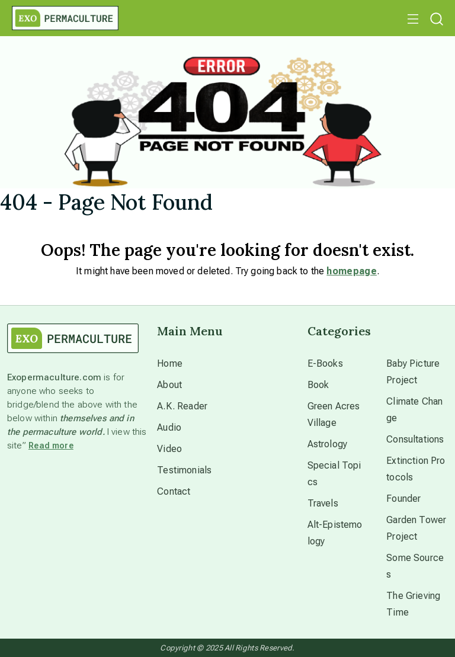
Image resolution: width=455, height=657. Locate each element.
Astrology (327, 444)
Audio (169, 427)
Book (318, 384)
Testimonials (184, 470)
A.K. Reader (182, 406)
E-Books (325, 363)
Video (169, 448)
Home (169, 363)
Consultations (415, 439)
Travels (322, 503)
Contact (173, 491)
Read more (50, 445)
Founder (403, 498)
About (169, 384)
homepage (351, 271)
